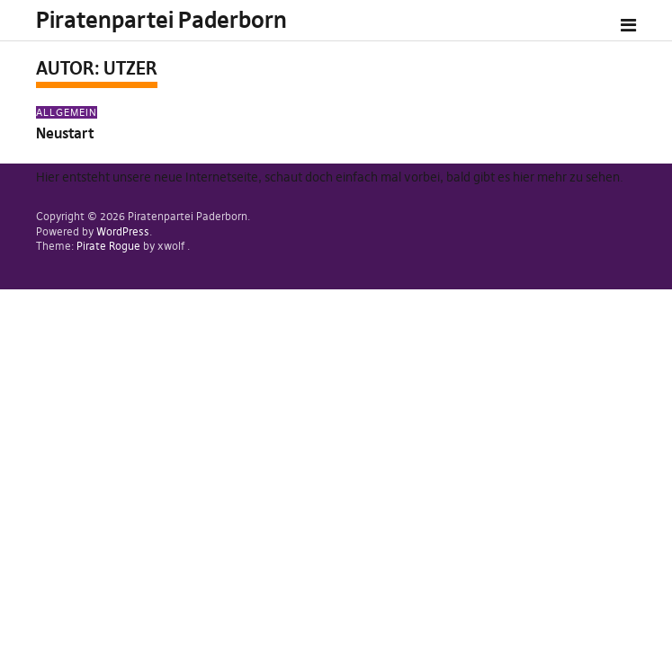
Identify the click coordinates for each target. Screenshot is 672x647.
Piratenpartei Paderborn (161, 20)
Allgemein (66, 112)
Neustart (65, 133)
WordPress (122, 231)
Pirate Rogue (108, 246)
